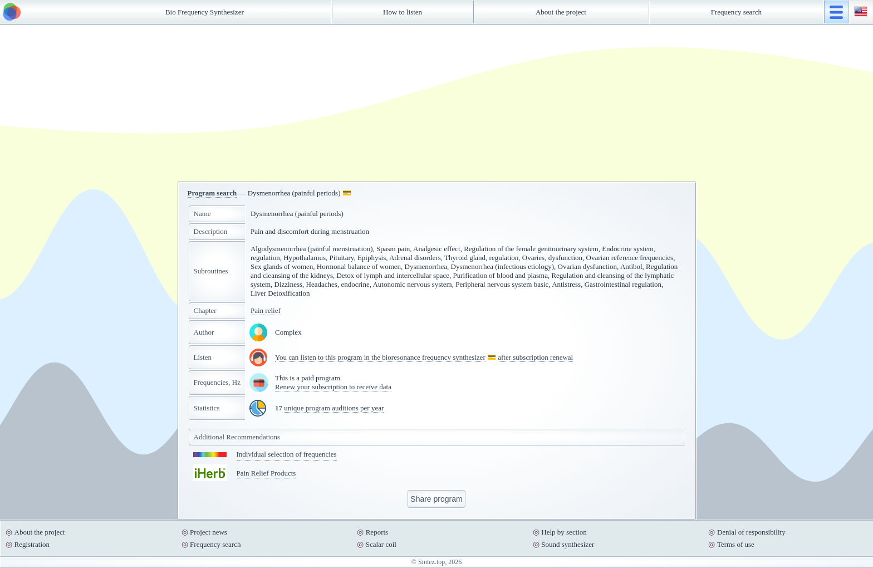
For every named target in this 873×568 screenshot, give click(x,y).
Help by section (564, 532)
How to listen (402, 12)
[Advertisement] (436, 103)
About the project (561, 12)
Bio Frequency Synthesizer (204, 12)
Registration (32, 544)
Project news (208, 532)
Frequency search (736, 12)
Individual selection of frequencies (287, 454)
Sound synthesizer (567, 544)
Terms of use (735, 544)
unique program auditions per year (334, 408)
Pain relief (266, 310)
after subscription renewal (535, 357)
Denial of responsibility (751, 532)
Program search (212, 193)
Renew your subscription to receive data (333, 387)
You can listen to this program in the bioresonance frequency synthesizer (380, 357)
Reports (377, 532)
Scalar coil (381, 544)
